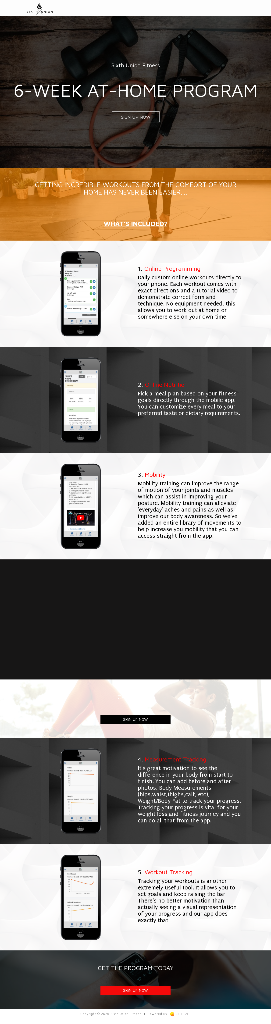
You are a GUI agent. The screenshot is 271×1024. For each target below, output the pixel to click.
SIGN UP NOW (135, 117)
